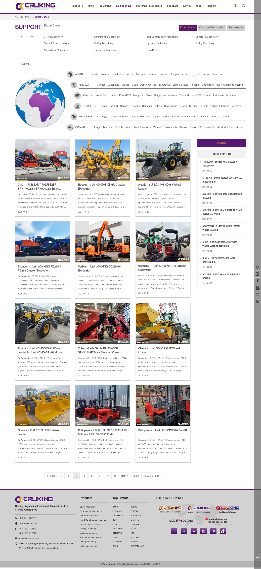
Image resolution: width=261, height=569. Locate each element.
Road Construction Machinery (150, 37)
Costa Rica (230, 86)
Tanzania (152, 76)
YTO (133, 535)
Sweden (144, 108)
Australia (112, 129)
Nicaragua (179, 86)
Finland (106, 108)
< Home (47, 477)
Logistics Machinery (145, 44)
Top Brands (105, 5)
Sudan (181, 118)
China (160, 97)
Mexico (133, 86)
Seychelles (124, 76)
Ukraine (215, 108)
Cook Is (126, 129)
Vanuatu (172, 129)
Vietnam (188, 97)
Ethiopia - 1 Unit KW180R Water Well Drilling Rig (221, 181)
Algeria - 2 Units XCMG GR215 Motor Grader (220, 197)
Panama (214, 86)
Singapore (173, 97)
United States (197, 86)
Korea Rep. (103, 97)
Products (77, 5)
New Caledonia (154, 129)
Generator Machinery (100, 51)
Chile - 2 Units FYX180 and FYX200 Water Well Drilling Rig (222, 245)
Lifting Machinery (54, 37)
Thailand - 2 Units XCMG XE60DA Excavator (222, 165)
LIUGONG (117, 543)
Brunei (231, 97)
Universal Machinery (89, 548)
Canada (103, 86)
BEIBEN (134, 513)
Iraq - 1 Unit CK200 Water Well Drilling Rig (221, 261)
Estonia (228, 108)
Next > (123, 477)
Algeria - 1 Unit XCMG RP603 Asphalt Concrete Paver (219, 213)
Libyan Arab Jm (124, 118)
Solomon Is (188, 129)
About (199, 5)
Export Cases (123, 5)
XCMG (134, 509)
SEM (114, 522)
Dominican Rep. (160, 86)
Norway (131, 108)
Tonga (98, 129)
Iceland (118, 108)
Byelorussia (187, 108)
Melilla (96, 76)
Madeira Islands (210, 118)
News (91, 5)
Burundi (207, 76)
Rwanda (109, 76)
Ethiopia (193, 76)
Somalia (166, 76)
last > (136, 477)
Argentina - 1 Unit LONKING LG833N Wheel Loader (219, 229)
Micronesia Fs (231, 129)
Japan (117, 97)
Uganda (180, 76)
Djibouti (220, 76)
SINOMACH (117, 535)
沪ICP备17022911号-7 (150, 566)
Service (187, 5)
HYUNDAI (135, 526)
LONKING (117, 513)
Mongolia (147, 97)
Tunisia (142, 118)
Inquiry (211, 5)
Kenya (233, 76)
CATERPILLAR (137, 548)
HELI (114, 526)
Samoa (202, 129)
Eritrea (138, 76)
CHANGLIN (117, 517)
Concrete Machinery (189, 37)
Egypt (108, 118)
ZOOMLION (136, 517)
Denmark (159, 108)
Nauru (138, 129)
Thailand (202, 97)
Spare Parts (140, 51)
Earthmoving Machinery (102, 37)
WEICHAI (135, 543)
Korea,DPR (131, 97)
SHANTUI (135, 522)
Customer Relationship (149, 5)
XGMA (134, 530)
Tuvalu (215, 129)
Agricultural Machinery (57, 51)
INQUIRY (221, 144)
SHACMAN (117, 530)
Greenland (118, 86)
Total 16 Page (154, 477)
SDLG (115, 548)
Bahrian (228, 118)
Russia (202, 108)
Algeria (169, 118)
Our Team (172, 5)
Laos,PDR (217, 97)
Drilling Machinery (98, 44)
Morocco (156, 118)
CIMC (115, 539)
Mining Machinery (187, 44)
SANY (115, 509)
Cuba (144, 86)
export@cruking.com (29, 540)
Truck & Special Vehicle (57, 44)
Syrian (193, 118)
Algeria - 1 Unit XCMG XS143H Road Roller (220, 277)
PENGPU (135, 539)
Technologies (233, 27)
